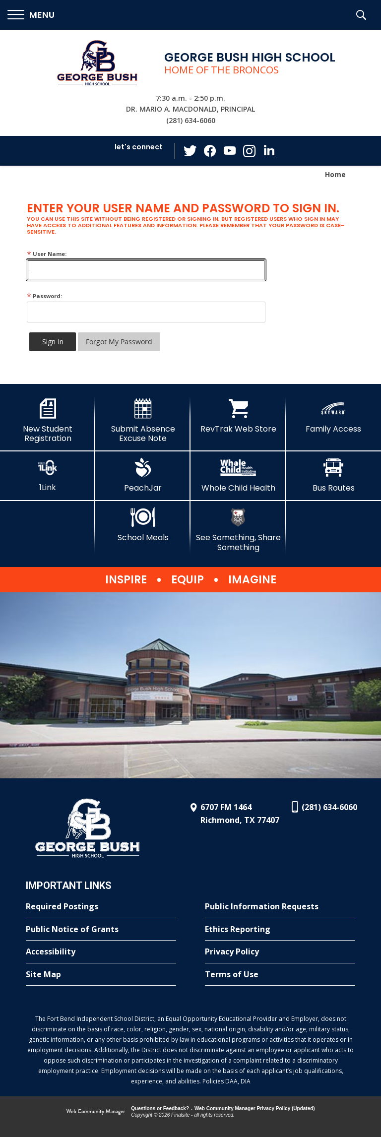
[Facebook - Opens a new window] (210, 150)
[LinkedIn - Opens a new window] (269, 150)
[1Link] (47, 475)
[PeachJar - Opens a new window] (143, 475)
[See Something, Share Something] (238, 529)
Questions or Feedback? (160, 1108)
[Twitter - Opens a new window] (190, 150)
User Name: (46, 254)
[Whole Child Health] (238, 475)
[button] (31, 15)
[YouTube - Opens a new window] (230, 150)
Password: (44, 296)
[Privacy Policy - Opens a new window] (280, 952)
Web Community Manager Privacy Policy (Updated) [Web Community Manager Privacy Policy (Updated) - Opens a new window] (254, 1108)
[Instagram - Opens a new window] (249, 151)
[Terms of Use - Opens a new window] (280, 974)
